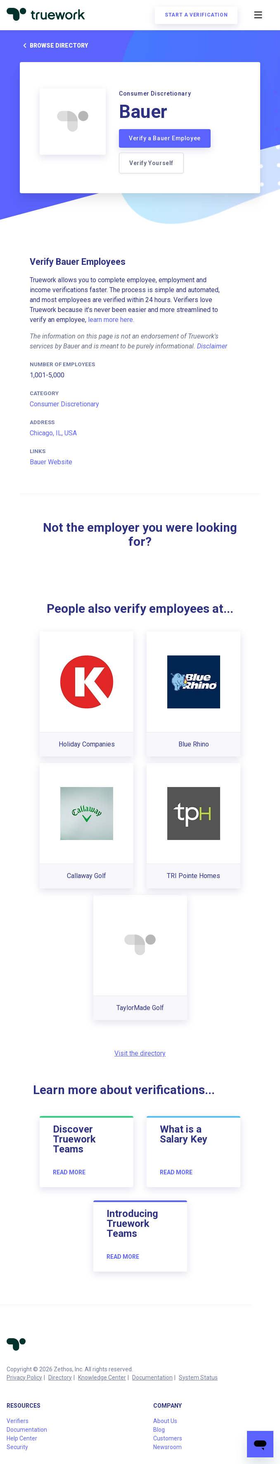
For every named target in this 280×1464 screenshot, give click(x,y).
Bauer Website (51, 462)
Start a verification (196, 15)
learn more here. (111, 320)
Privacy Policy (24, 1377)
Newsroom (167, 1447)
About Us (165, 1421)
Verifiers (17, 1421)
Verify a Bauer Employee (165, 138)
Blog (159, 1429)
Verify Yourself (151, 163)
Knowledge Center (102, 1377)
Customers (167, 1438)
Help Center (22, 1438)
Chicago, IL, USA (53, 433)
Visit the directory (140, 1053)
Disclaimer (212, 346)
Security (17, 1447)
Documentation (152, 1377)
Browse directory (54, 45)
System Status (198, 1377)
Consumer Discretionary (64, 404)
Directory (60, 1377)
